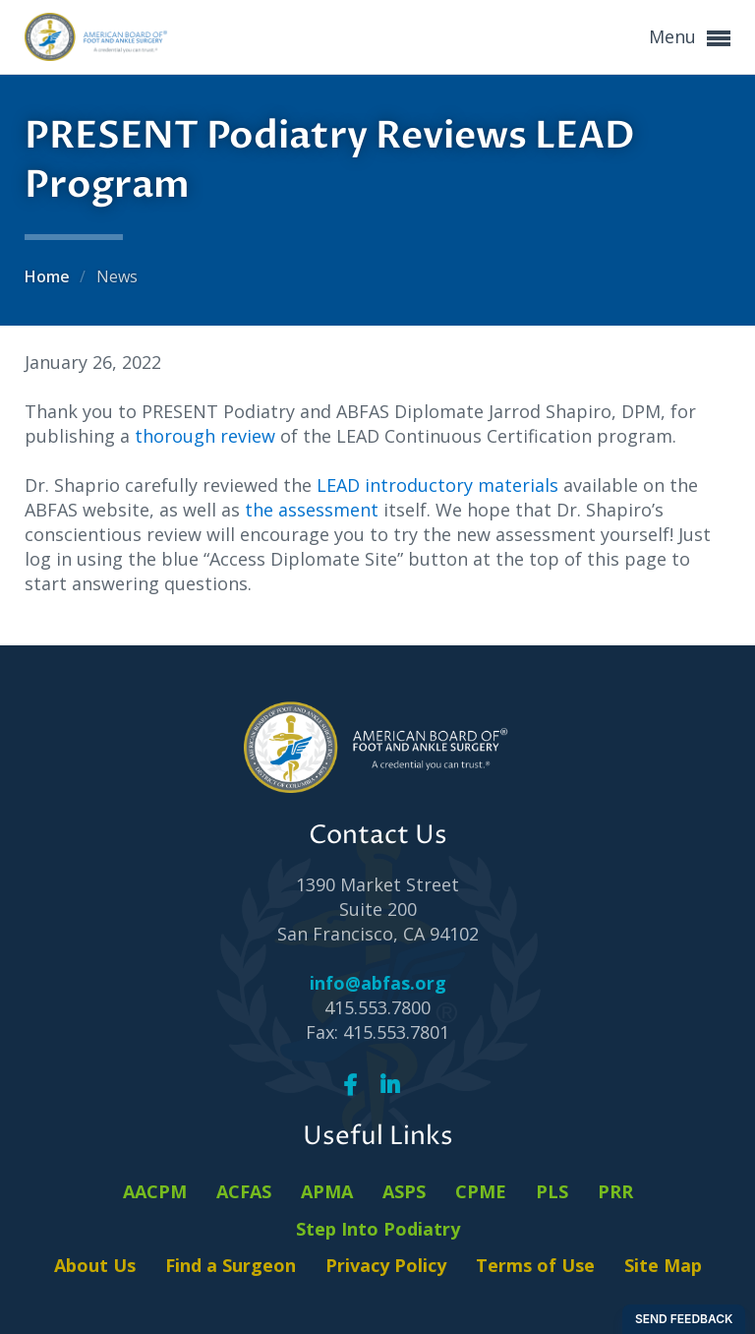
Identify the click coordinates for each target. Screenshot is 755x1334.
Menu (689, 38)
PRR (615, 1191)
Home (49, 276)
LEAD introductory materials (437, 485)
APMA (327, 1191)
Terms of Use (535, 1265)
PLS (552, 1191)
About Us (95, 1265)
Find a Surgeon (230, 1265)
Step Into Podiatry (378, 1229)
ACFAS (243, 1191)
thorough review (205, 436)
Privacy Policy (385, 1265)
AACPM (155, 1191)
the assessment (314, 509)
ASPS (404, 1191)
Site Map (663, 1265)
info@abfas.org (378, 983)
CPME (480, 1191)
